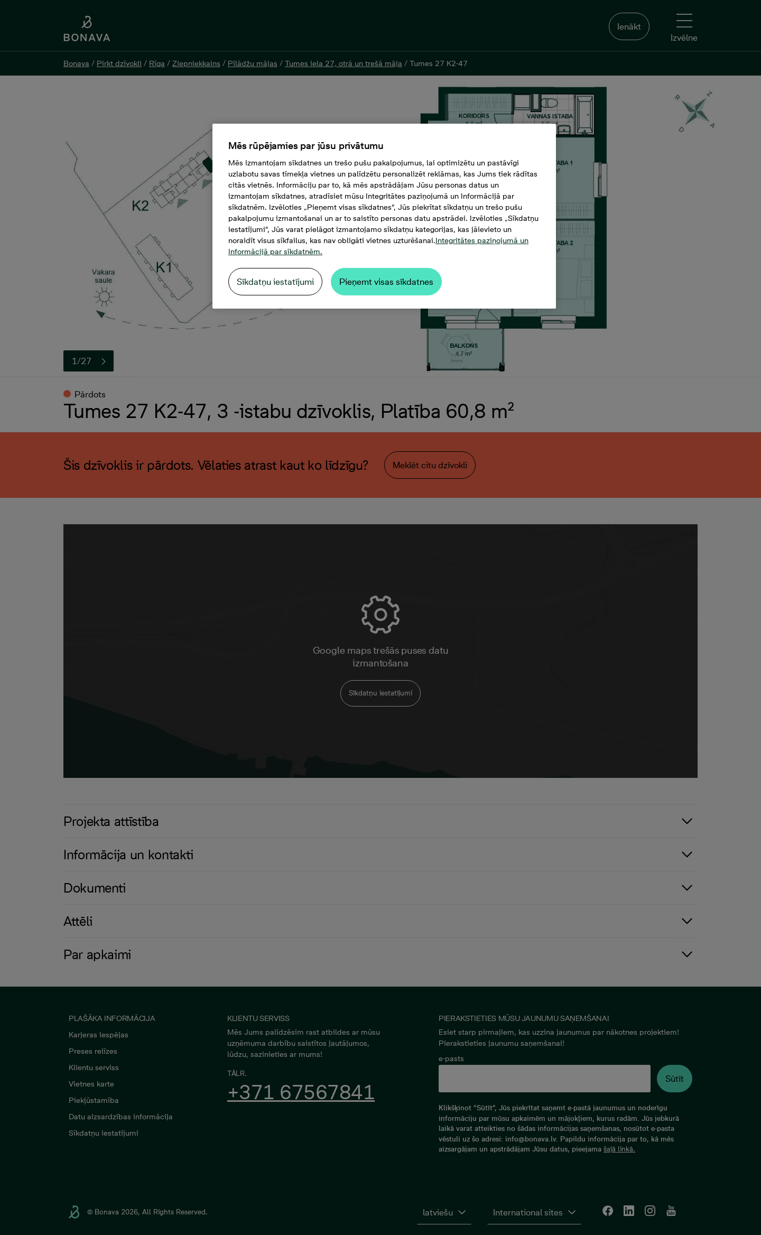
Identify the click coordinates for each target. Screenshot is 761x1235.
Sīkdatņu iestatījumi (275, 281)
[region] (384, 216)
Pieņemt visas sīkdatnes (386, 281)
